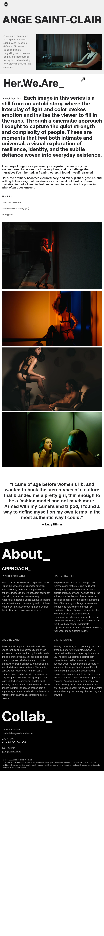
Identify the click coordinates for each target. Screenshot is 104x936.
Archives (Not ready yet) (15, 208)
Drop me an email (11, 202)
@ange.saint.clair (11, 751)
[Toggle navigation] (98, 4)
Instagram (7, 214)
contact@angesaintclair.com (17, 733)
